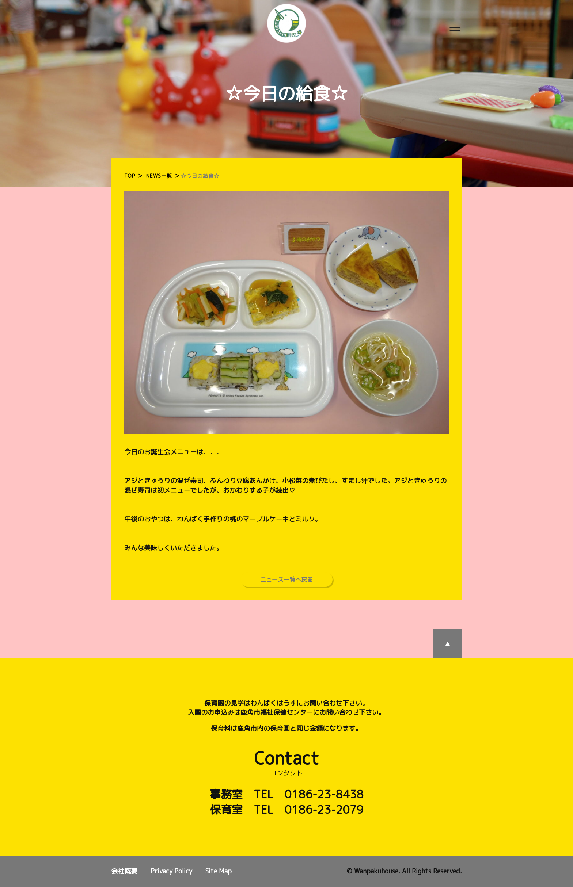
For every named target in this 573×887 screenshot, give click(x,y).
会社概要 (124, 871)
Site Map (218, 871)
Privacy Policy (171, 871)
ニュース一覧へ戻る (286, 580)
